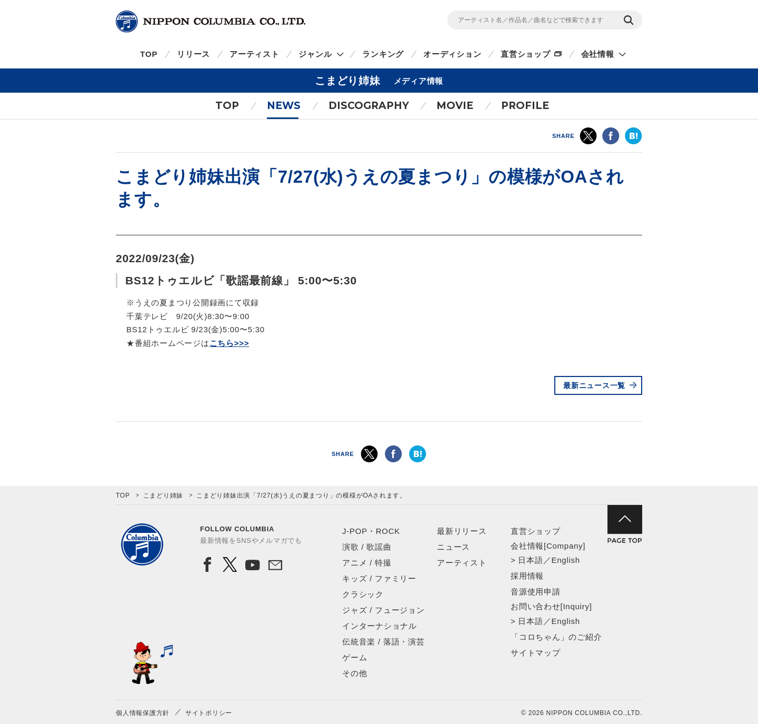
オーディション (452, 53)
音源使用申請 (536, 591)
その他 (354, 673)
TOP (148, 53)
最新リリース (462, 531)
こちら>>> (230, 343)
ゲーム (354, 657)
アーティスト (255, 53)
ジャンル (315, 53)
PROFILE (525, 106)
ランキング (383, 53)
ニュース (453, 546)
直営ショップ (526, 53)
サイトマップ (536, 652)
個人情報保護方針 (142, 713)
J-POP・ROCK (371, 531)
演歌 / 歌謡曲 (367, 546)
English (565, 560)
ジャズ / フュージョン (383, 610)
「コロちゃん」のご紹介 (556, 636)
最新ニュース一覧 (594, 385)
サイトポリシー (208, 713)
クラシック (363, 594)
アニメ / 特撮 (367, 562)
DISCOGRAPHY (368, 106)
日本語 (530, 560)
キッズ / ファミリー (379, 578)
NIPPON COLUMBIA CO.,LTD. (210, 22)
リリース (193, 53)
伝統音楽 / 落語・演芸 (383, 641)
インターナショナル (379, 625)
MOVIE (454, 106)
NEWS (284, 106)
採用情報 (527, 575)
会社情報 (597, 53)
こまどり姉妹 (163, 495)
